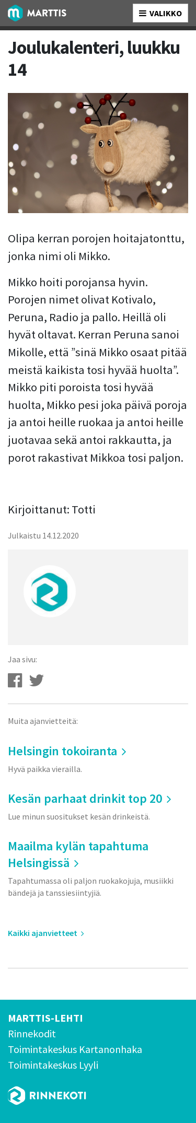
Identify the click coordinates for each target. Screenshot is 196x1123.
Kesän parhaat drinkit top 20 (98, 806)
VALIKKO (160, 13)
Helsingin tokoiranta (98, 759)
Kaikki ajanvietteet (46, 933)
